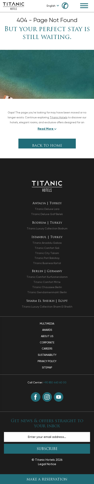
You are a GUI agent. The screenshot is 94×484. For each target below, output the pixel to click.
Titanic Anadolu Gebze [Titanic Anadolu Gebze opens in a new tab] (47, 242)
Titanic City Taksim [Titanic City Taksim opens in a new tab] (47, 253)
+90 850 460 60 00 (54, 382)
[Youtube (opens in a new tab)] (58, 397)
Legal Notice (47, 464)
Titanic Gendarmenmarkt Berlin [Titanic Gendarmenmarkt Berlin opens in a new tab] (47, 292)
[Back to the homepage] (47, 185)
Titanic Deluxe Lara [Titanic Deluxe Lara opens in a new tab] (47, 209)
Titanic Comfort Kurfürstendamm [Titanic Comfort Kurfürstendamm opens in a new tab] (47, 276)
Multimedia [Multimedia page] (47, 323)
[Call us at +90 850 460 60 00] (67, 5)
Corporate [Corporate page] (47, 342)
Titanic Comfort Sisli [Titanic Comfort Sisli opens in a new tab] (47, 248)
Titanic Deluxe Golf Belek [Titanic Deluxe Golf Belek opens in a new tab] (47, 214)
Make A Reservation (47, 479)
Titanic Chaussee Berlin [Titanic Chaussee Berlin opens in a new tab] (47, 287)
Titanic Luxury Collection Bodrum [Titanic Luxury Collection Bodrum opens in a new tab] (47, 228)
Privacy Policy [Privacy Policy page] (47, 361)
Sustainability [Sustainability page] (47, 354)
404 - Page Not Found (47, 20)
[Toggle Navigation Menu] (84, 5)
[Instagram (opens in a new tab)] (47, 397)
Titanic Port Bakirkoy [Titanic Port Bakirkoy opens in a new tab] (47, 258)
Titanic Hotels (58, 117)
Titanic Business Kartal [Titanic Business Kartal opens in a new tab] (47, 263)
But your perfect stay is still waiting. (47, 33)
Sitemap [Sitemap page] (47, 367)
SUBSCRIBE (47, 449)
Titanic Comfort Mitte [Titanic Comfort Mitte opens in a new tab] (47, 282)
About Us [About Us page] (47, 336)
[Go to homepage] (13, 5)
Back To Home (47, 145)
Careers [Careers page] (47, 348)
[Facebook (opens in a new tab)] (35, 397)
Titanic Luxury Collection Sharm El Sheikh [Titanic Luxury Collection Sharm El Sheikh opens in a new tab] (47, 306)
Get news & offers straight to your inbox (47, 423)
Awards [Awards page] (47, 329)
